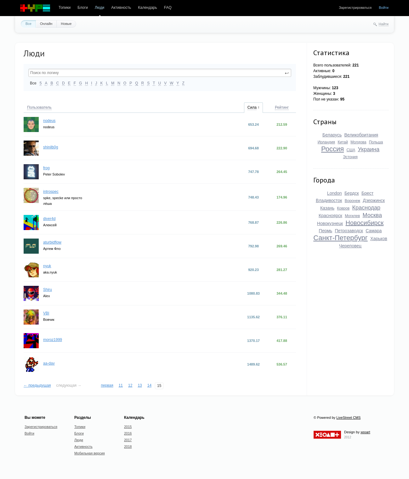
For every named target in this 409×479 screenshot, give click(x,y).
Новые (66, 24)
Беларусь (332, 134)
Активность (121, 7)
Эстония (350, 157)
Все (28, 24)
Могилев (352, 216)
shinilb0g (50, 147)
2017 (128, 440)
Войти (384, 7)
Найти (384, 24)
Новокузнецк (330, 223)
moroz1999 (52, 340)
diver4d (49, 218)
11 (121, 385)
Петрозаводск (349, 230)
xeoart (365, 432)
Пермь (325, 230)
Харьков (378, 238)
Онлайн (46, 24)
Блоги (82, 7)
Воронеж (352, 201)
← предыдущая (37, 385)
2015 (128, 427)
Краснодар (366, 208)
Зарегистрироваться (355, 7)
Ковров (343, 208)
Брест (367, 193)
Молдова (358, 142)
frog (46, 168)
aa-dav (49, 363)
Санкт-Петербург (340, 238)
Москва (372, 215)
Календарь (147, 7)
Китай (343, 142)
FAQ (168, 7)
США (350, 150)
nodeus (49, 120)
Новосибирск (364, 222)
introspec (51, 191)
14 (149, 385)
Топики (65, 7)
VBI (46, 313)
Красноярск (330, 215)
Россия (332, 149)
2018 (128, 446)
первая (107, 385)
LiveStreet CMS (348, 417)
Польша (376, 142)
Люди (99, 7)
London (334, 193)
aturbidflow (52, 242)
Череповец (350, 245)
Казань (327, 208)
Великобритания (361, 134)
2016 (128, 433)
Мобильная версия (89, 453)
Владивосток (329, 200)
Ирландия (326, 142)
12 (130, 385)
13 (140, 385)
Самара (374, 230)
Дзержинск (374, 200)
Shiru (47, 289)
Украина (368, 149)
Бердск (351, 193)
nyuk (47, 266)
